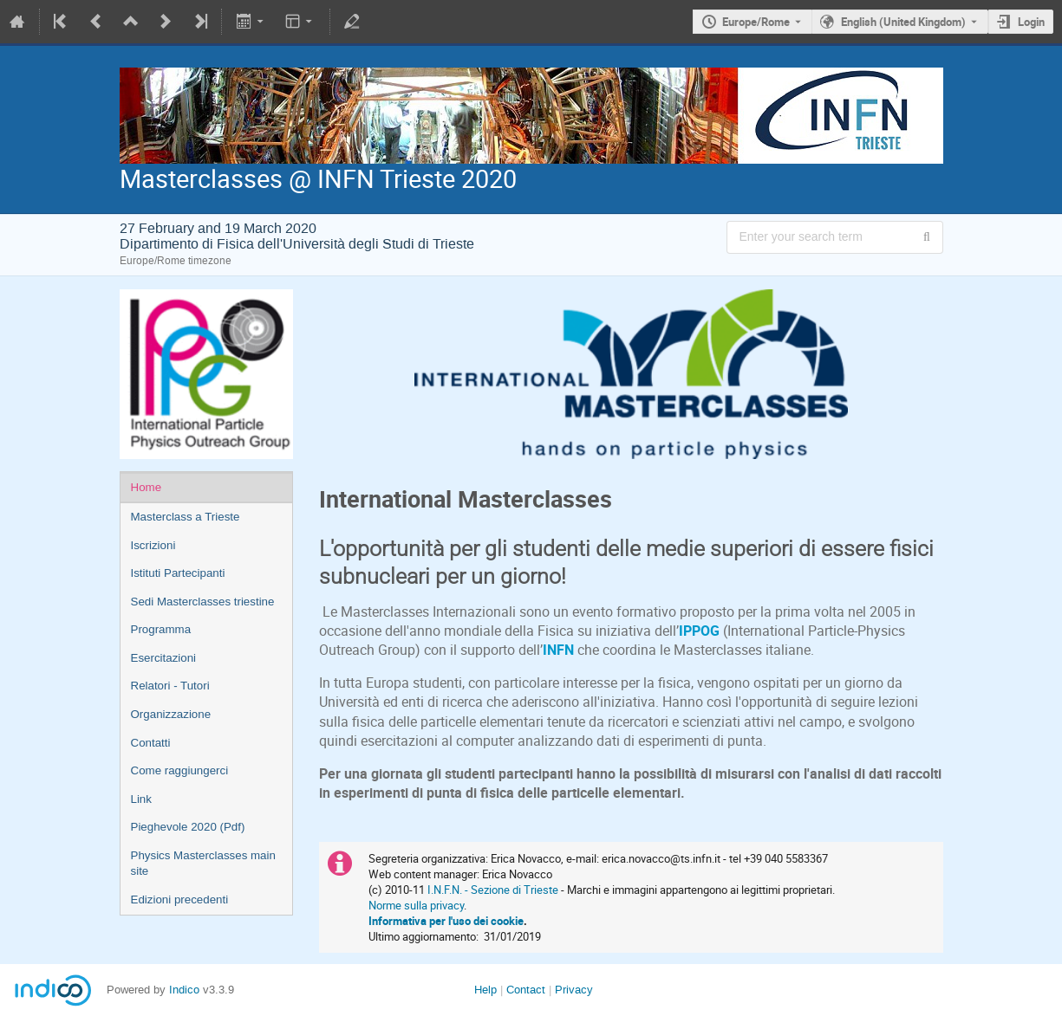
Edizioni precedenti (180, 899)
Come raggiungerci (180, 770)
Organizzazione (171, 714)
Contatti (151, 742)
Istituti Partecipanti (178, 572)
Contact (525, 989)
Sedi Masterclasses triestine (203, 601)
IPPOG (699, 631)
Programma (161, 629)
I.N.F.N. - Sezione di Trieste (492, 889)
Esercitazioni (164, 657)
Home (146, 487)
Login (1031, 21)
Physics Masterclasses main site (203, 863)
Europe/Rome (756, 21)
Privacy (574, 989)
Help (485, 989)
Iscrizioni (153, 545)
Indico (184, 989)
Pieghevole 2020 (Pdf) (188, 826)
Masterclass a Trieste (185, 516)
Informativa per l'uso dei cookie (446, 921)
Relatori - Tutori (170, 685)
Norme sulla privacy (416, 905)
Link (141, 799)
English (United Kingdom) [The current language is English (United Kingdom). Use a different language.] (903, 21)
